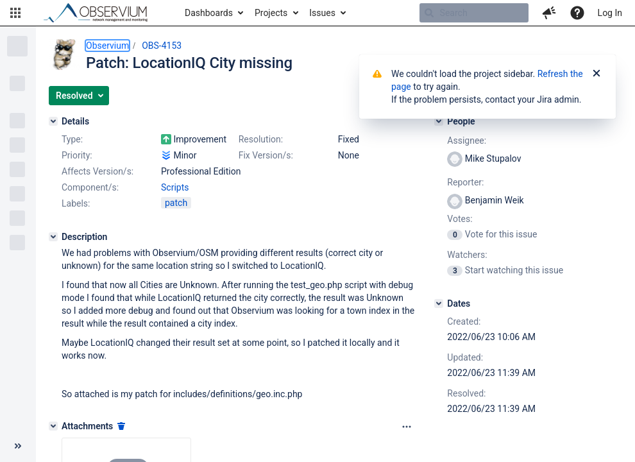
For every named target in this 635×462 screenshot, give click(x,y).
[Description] (53, 236)
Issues (322, 13)
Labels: (76, 203)
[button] (15, 13)
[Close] (596, 73)
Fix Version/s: (266, 155)
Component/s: (90, 187)
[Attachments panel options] (406, 426)
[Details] (53, 121)
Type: (72, 139)
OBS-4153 (162, 45)
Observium (107, 45)
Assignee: (466, 140)
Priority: (77, 155)
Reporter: (465, 182)
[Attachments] (53, 426)
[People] (438, 121)
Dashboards (209, 13)
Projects (271, 13)
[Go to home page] (101, 13)
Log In (610, 13)
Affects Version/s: (97, 171)
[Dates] (438, 303)
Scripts (175, 187)
